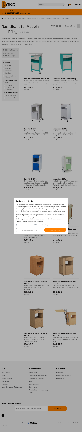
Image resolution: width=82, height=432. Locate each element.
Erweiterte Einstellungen (41, 225)
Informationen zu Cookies (24, 225)
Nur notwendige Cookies (29, 230)
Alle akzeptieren (55, 230)
